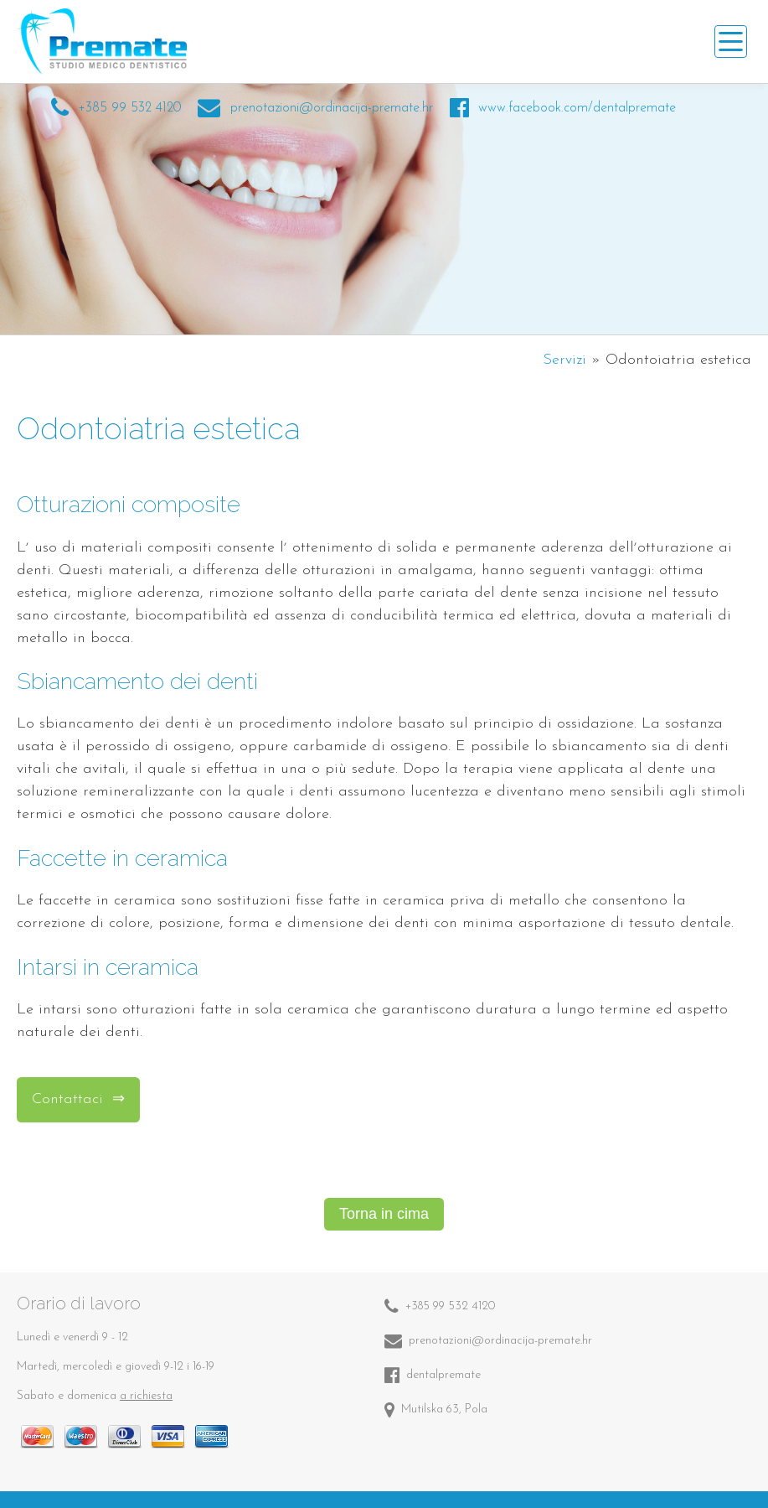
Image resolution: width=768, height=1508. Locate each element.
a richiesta (146, 1396)
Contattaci (70, 1099)
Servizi (564, 360)
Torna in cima (384, 1213)
